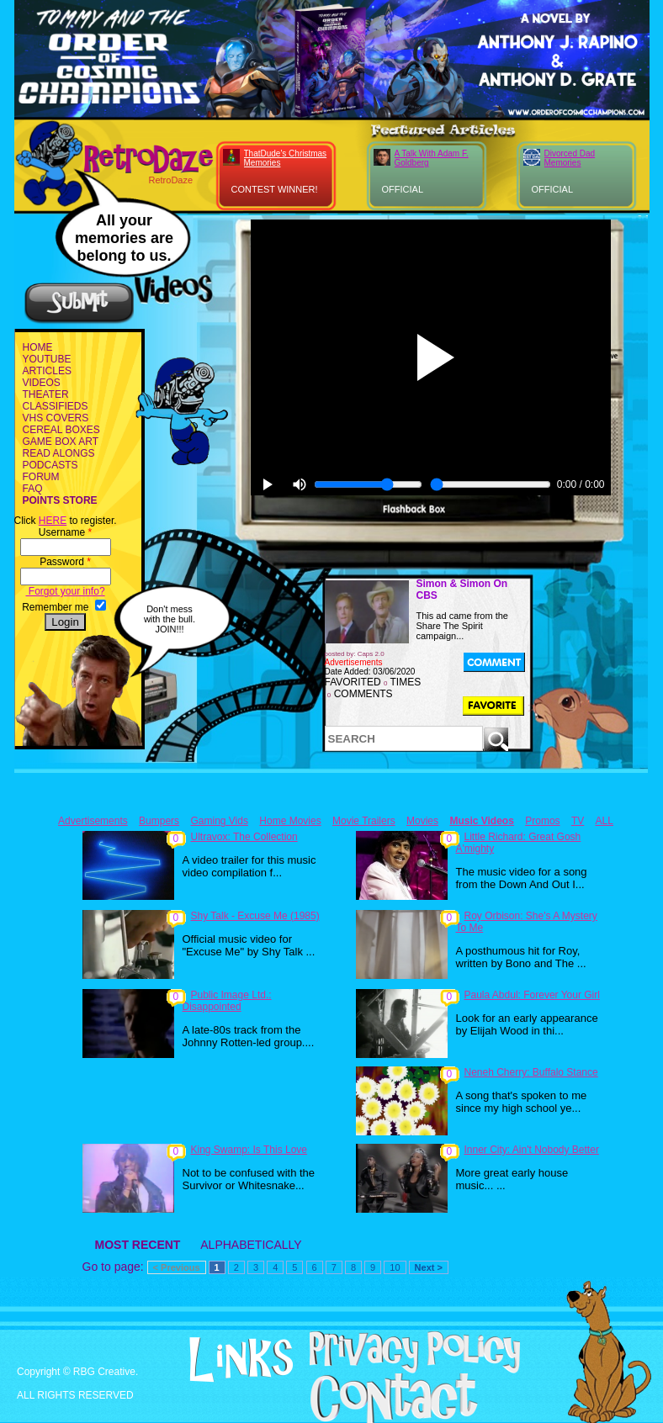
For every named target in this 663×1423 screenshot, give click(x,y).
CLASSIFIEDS (55, 406)
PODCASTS (50, 465)
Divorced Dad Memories (570, 158)
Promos (542, 821)
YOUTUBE (47, 359)
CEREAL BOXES (61, 430)
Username (65, 532)
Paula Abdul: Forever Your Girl (532, 995)
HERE (52, 520)
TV (577, 821)
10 (395, 1267)
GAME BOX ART (60, 441)
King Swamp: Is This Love (249, 1150)
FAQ (33, 489)
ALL (604, 821)
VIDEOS (42, 383)
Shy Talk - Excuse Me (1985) (255, 916)
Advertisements (93, 821)
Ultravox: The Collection (244, 837)
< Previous (176, 1267)
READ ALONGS (59, 453)
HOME (38, 347)
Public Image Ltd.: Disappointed (227, 1001)
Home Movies (290, 821)
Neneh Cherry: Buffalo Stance (531, 1072)
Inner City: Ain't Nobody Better (531, 1150)
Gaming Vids (218, 821)
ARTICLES (47, 371)
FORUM (41, 477)
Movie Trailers (363, 821)
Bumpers (159, 821)
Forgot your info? (65, 591)
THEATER (46, 394)
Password (65, 562)
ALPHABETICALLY (250, 1244)
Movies (422, 821)
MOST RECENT (138, 1244)
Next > (429, 1267)
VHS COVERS (56, 418)
